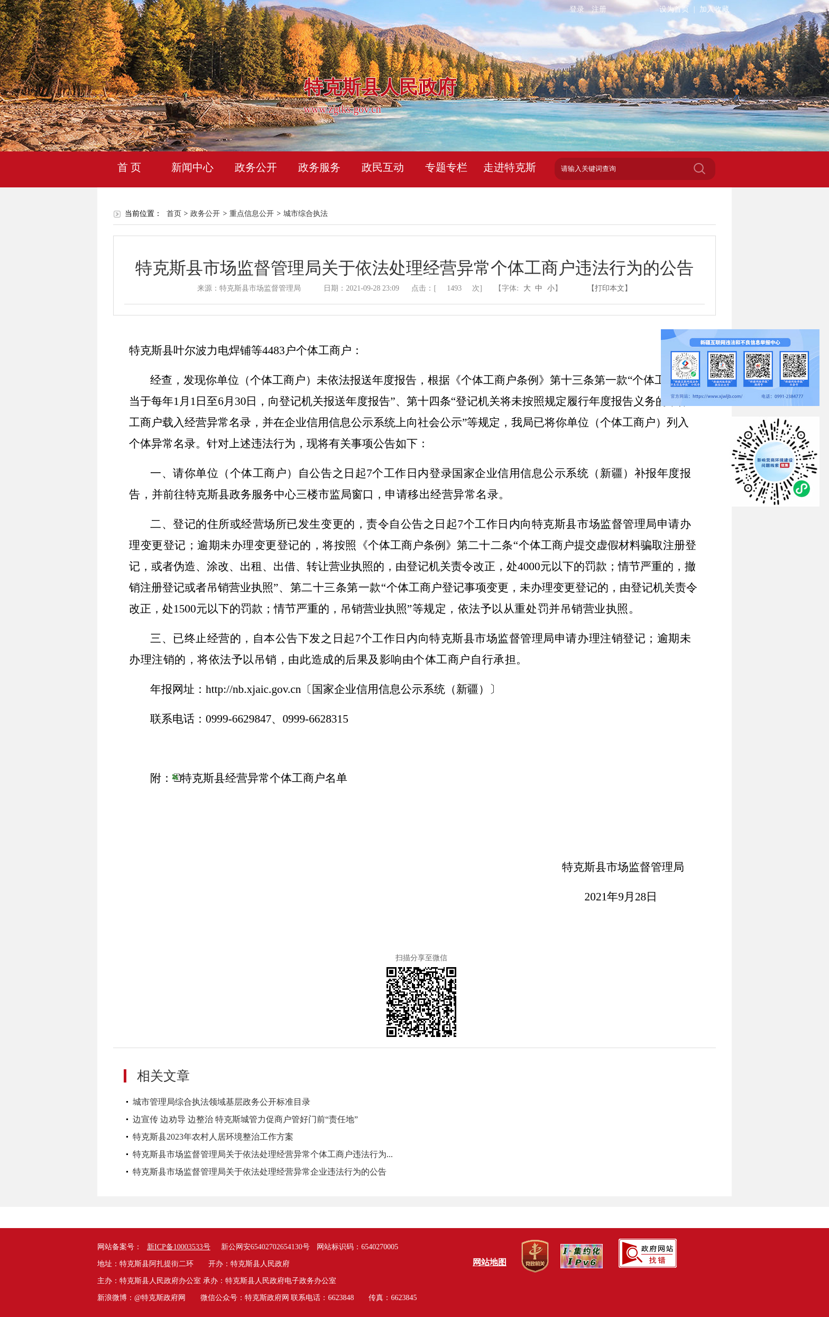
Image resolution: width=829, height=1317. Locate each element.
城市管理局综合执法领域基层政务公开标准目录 (221, 1101)
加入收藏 (714, 9)
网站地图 (489, 1262)
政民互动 (383, 167)
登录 (576, 9)
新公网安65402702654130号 (265, 1247)
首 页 (129, 167)
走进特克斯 (509, 167)
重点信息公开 (251, 214)
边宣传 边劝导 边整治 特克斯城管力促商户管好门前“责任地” (245, 1119)
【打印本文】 (609, 288)
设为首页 (674, 9)
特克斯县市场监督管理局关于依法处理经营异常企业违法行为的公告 (259, 1171)
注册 (599, 9)
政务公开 (256, 167)
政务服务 (319, 167)
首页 (174, 214)
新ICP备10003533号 (178, 1247)
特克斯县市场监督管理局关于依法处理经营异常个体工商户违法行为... (263, 1154)
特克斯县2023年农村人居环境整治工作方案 (213, 1136)
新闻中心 (192, 167)
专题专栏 (446, 167)
